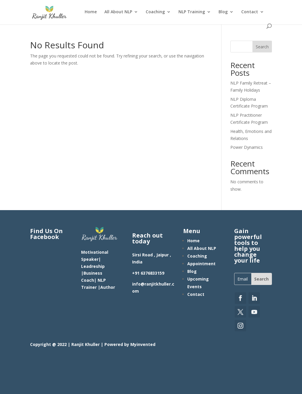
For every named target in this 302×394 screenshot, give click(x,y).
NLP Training (191, 12)
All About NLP (118, 12)
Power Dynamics (246, 147)
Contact (249, 12)
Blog (223, 12)
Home (91, 12)
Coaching (155, 12)
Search (262, 47)
